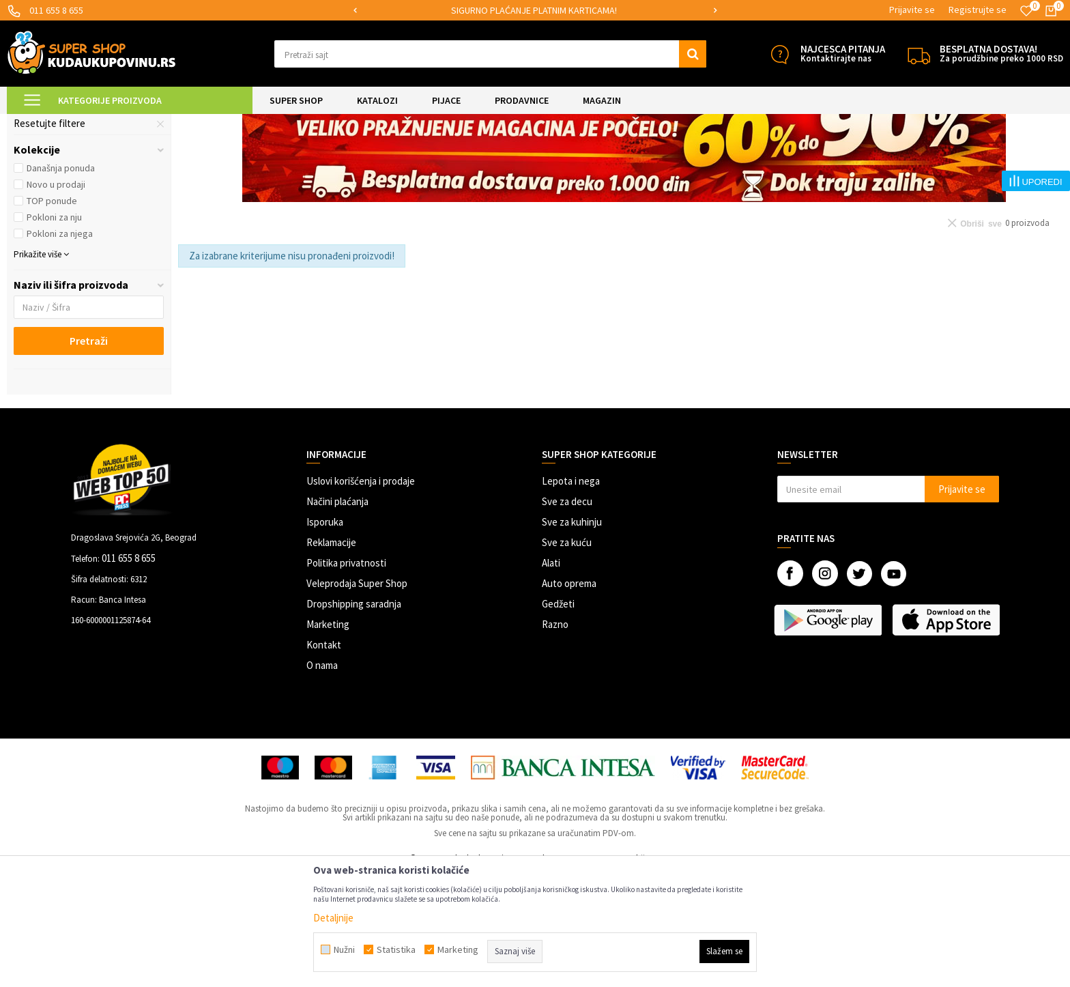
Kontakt (323, 759)
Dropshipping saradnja (353, 718)
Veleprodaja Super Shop (356, 697)
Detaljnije (333, 917)
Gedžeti (558, 718)
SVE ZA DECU (157, 122)
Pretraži (89, 454)
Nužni (344, 949)
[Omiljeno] (1026, 11)
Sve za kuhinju (572, 636)
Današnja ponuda (61, 282)
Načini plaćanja (337, 615)
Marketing (327, 738)
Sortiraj (813, 156)
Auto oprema (569, 697)
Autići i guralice (55, 207)
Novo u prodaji (56, 298)
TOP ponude (52, 315)
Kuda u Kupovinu (38, 122)
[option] (535, 10)
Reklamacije (331, 656)
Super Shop (101, 122)
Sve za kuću (567, 656)
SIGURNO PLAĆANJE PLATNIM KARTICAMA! (534, 10)
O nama (322, 779)
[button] (490, 54)
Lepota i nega (571, 595)
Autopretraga (755, 156)
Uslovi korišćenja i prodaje (360, 595)
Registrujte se (978, 9)
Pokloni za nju (54, 331)
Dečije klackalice (58, 190)
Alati (551, 677)
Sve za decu (567, 615)
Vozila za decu (219, 122)
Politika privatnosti (346, 677)
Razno (555, 738)
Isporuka (324, 636)
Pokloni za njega (60, 347)
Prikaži (921, 156)
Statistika (396, 949)
